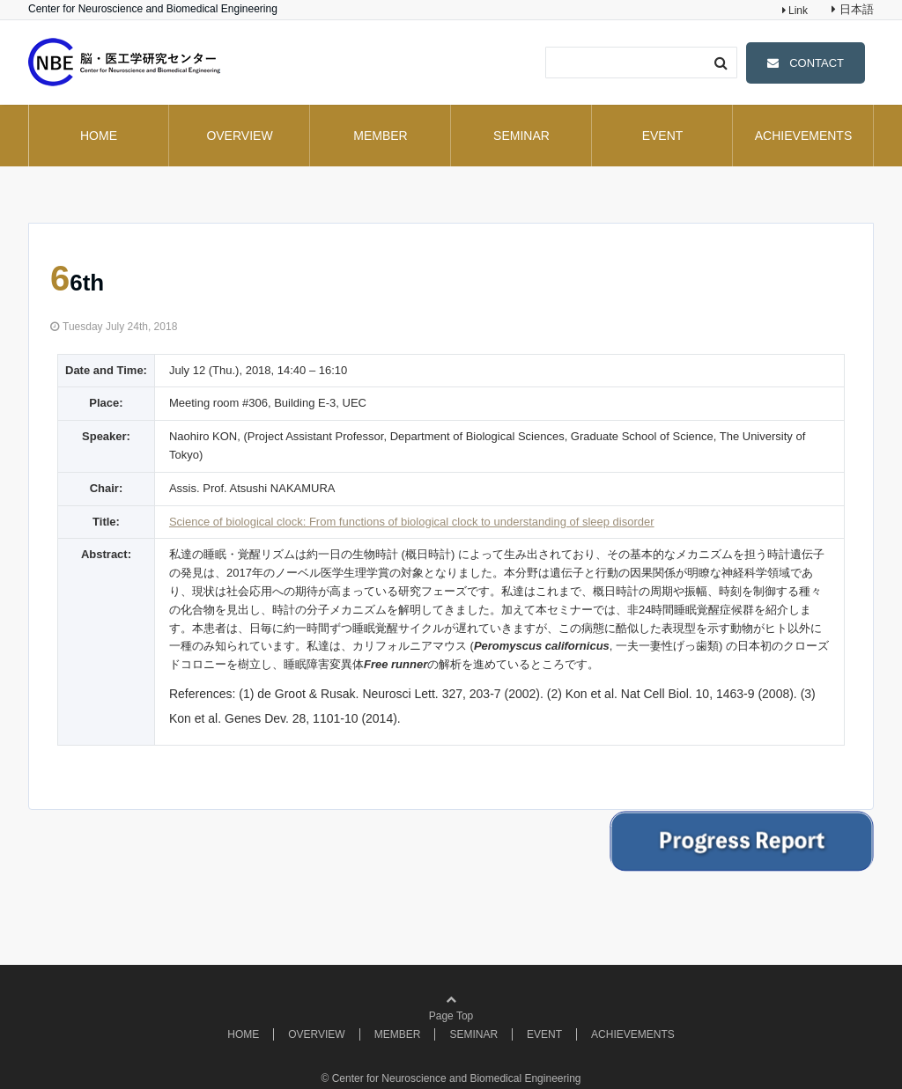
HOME (98, 136)
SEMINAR (521, 136)
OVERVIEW (239, 136)
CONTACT (816, 63)
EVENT (663, 136)
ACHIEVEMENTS (803, 136)
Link (797, 10)
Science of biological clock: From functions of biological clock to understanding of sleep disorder (411, 521)
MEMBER (380, 136)
